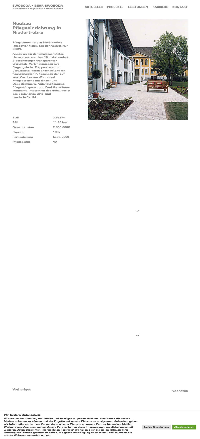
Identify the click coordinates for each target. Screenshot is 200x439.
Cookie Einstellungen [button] (156, 427)
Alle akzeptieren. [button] (184, 427)
